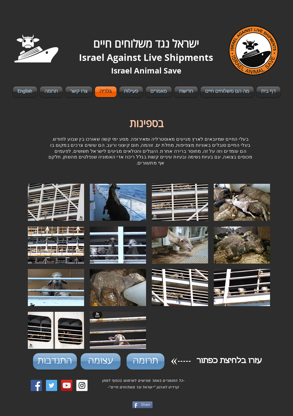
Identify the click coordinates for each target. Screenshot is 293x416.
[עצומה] (101, 361)
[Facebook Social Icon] (36, 385)
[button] (56, 202)
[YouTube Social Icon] (66, 385)
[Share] (142, 404)
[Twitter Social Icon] (51, 385)
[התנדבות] (55, 361)
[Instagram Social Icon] (82, 385)
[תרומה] (145, 361)
